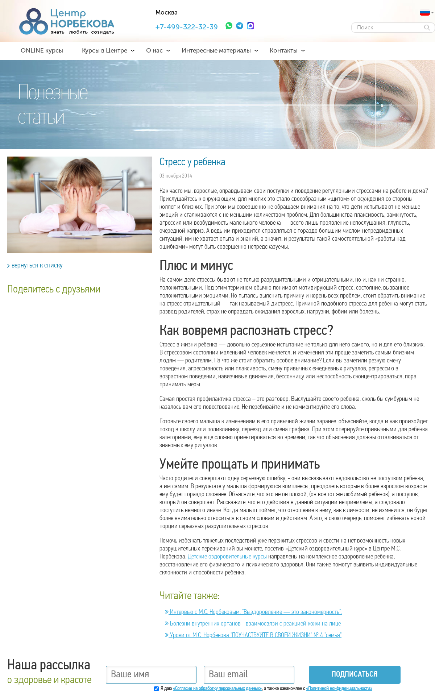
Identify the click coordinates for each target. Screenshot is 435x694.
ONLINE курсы (42, 50)
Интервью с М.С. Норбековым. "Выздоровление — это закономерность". (253, 612)
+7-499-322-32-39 (187, 26)
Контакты (284, 50)
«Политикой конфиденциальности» (339, 688)
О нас (154, 50)
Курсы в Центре (104, 50)
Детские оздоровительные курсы (227, 556)
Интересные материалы (216, 50)
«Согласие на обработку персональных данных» (217, 688)
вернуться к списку (35, 265)
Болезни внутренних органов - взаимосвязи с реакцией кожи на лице (253, 623)
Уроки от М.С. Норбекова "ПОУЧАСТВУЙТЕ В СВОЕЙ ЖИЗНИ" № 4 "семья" (253, 635)
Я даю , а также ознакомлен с (266, 688)
